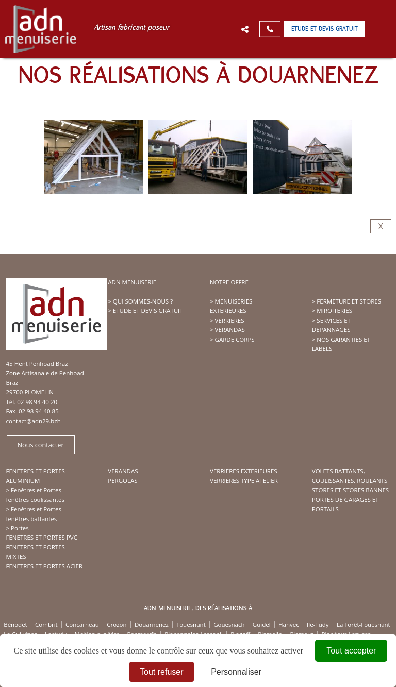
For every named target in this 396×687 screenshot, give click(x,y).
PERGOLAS (122, 480)
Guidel (262, 624)
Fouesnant (191, 624)
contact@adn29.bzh (33, 421)
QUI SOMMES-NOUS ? (143, 301)
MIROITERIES (334, 310)
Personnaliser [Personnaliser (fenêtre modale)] (236, 671)
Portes (20, 528)
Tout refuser (161, 671)
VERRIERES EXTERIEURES (243, 471)
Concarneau (82, 624)
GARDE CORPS (235, 339)
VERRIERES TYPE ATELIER (244, 480)
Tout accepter (351, 650)
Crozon (116, 624)
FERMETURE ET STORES (349, 301)
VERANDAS (230, 329)
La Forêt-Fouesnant (363, 624)
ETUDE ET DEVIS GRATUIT (148, 310)
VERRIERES (229, 320)
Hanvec (288, 624)
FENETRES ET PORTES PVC (41, 537)
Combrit (46, 624)
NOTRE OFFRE (229, 282)
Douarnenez (152, 624)
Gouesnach (228, 624)
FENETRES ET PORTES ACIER (44, 566)
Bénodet (15, 624)
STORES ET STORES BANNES (350, 490)
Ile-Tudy (318, 624)
